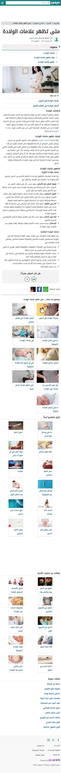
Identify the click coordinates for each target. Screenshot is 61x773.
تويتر (33, 289)
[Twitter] (53, 740)
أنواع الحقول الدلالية (52, 727)
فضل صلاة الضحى (53, 722)
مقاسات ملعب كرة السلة (50, 698)
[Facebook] (58, 740)
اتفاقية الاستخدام (54, 750)
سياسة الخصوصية (38, 750)
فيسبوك (39, 289)
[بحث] (48, 2)
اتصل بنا (57, 745)
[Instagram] (48, 740)
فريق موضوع (39, 754)
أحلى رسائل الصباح (52, 713)
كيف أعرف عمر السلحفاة (50, 703)
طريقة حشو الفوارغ (52, 689)
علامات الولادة (43, 140)
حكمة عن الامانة (53, 684)
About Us (56, 754)
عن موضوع (40, 745)
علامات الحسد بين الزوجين (50, 717)
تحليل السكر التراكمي (51, 708)
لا (27, 279)
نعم (33, 279)
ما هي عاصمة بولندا (52, 693)
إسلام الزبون (33, 38)
